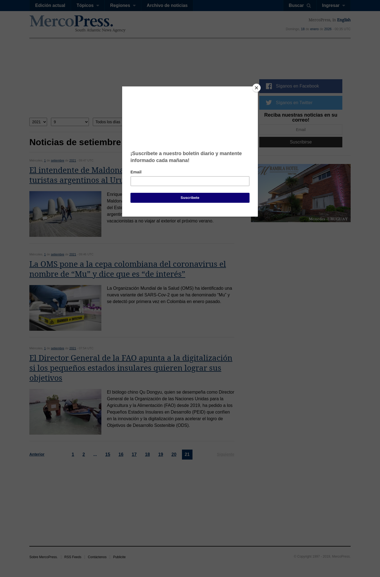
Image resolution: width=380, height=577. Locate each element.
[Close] (256, 88)
